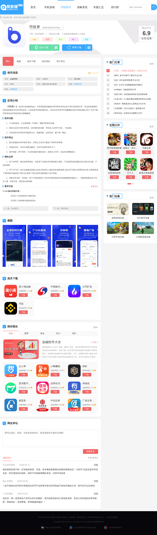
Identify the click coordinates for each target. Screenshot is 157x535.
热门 (73, 39)
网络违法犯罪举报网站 (51, 527)
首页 (33, 7)
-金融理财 (26, 17)
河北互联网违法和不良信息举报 (82, 527)
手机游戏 (49, 7)
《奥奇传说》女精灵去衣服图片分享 (127, 113)
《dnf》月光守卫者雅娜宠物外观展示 (128, 85)
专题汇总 (98, 7)
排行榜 (115, 7)
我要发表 (90, 451)
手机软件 (66, 7)
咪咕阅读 (64, 208)
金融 (34, 39)
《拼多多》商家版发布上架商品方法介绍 (129, 104)
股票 (47, 39)
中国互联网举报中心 (113, 527)
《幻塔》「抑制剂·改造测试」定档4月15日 (130, 71)
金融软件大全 (51, 342)
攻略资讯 (82, 7)
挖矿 (87, 39)
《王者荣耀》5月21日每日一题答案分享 (129, 108)
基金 (60, 39)
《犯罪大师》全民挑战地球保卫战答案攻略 (130, 94)
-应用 (20, 17)
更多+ (95, 327)
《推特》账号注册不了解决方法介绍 (127, 75)
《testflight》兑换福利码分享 (124, 89)
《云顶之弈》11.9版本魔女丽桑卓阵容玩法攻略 (132, 99)
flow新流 (14, 208)
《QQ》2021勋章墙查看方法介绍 (126, 80)
